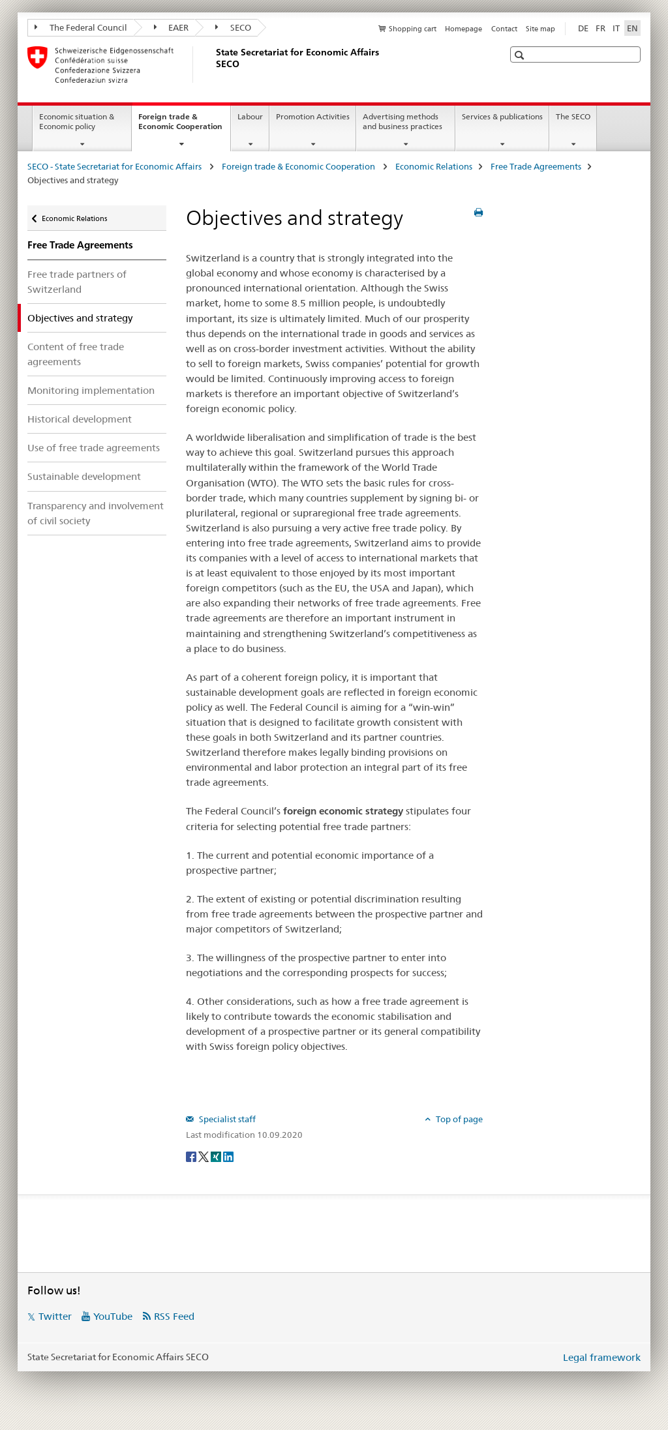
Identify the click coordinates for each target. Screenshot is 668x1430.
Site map (540, 28)
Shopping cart (412, 28)
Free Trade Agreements (536, 166)
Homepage (463, 28)
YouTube (112, 1316)
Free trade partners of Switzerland (77, 281)
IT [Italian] (616, 28)
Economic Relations (433, 166)
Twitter (55, 1316)
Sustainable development (84, 476)
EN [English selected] (632, 28)
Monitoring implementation (91, 390)
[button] (521, 55)
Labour (250, 116)
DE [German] (583, 28)
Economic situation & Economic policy (76, 121)
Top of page (458, 1119)
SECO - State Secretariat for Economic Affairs (115, 166)
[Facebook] (192, 1156)
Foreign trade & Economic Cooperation (184, 126)
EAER (171, 27)
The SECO (573, 116)
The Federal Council (81, 27)
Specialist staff (226, 1119)
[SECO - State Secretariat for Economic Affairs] (213, 64)
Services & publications (502, 116)
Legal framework (602, 1357)
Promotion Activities (313, 116)
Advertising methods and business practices (402, 121)
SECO (233, 27)
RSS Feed (174, 1316)
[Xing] (217, 1156)
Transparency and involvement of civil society (95, 513)
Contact (504, 28)
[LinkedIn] (228, 1156)
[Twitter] (204, 1156)
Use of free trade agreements (93, 447)
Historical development (79, 419)
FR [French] (600, 28)
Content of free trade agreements (75, 354)
